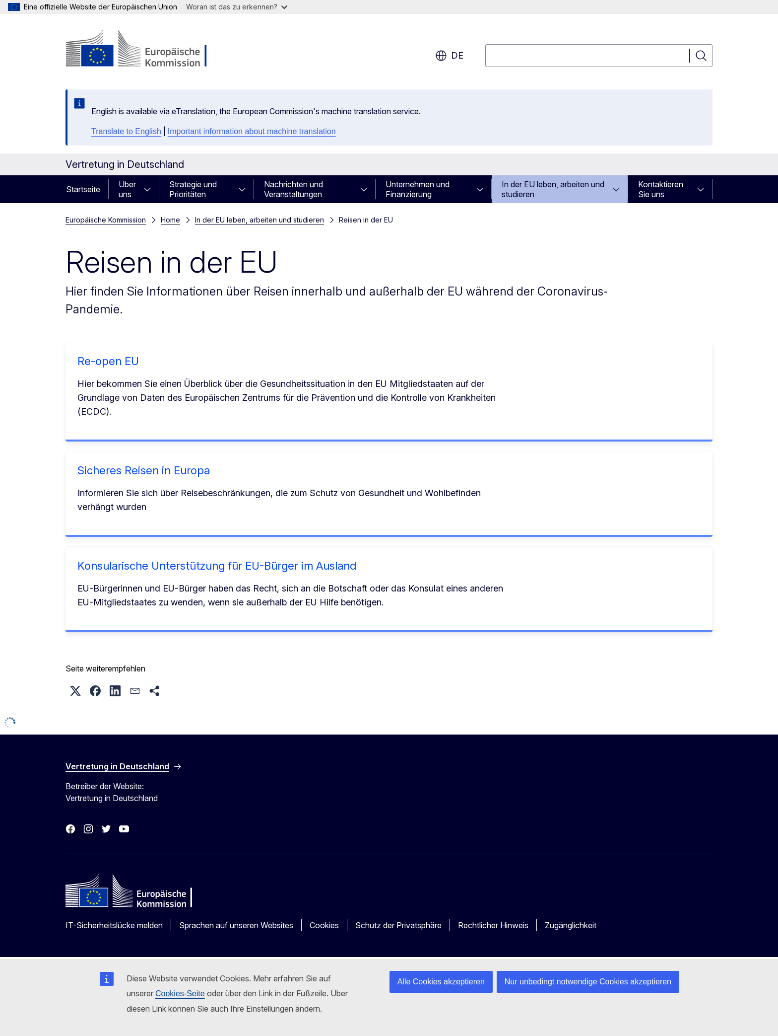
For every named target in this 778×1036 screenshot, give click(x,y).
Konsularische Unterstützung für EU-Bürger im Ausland (216, 565)
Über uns (127, 189)
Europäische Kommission (105, 220)
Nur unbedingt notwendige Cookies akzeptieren (588, 981)
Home (170, 220)
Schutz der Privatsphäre (398, 925)
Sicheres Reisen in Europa (143, 470)
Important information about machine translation (252, 131)
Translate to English (126, 131)
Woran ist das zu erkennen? (236, 6)
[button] (75, 691)
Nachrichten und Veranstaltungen (293, 189)
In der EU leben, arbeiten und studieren (553, 189)
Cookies (324, 925)
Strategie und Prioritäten (193, 189)
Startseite (83, 189)
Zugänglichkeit (570, 925)
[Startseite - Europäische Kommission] (145, 50)
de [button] (449, 56)
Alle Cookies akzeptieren (441, 981)
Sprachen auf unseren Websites (236, 925)
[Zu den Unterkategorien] (150, 189)
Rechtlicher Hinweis (493, 925)
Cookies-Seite (180, 993)
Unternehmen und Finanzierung (418, 189)
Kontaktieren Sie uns (660, 189)
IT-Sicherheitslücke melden (114, 925)
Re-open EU (108, 361)
